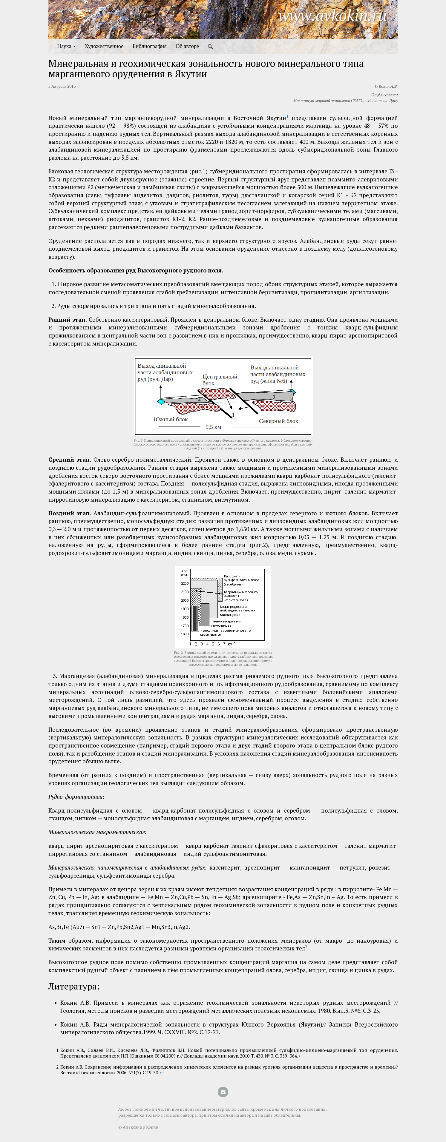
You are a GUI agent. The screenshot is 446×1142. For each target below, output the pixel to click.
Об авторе (187, 46)
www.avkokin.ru (332, 14)
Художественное (104, 46)
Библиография (150, 46)
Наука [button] (66, 46)
